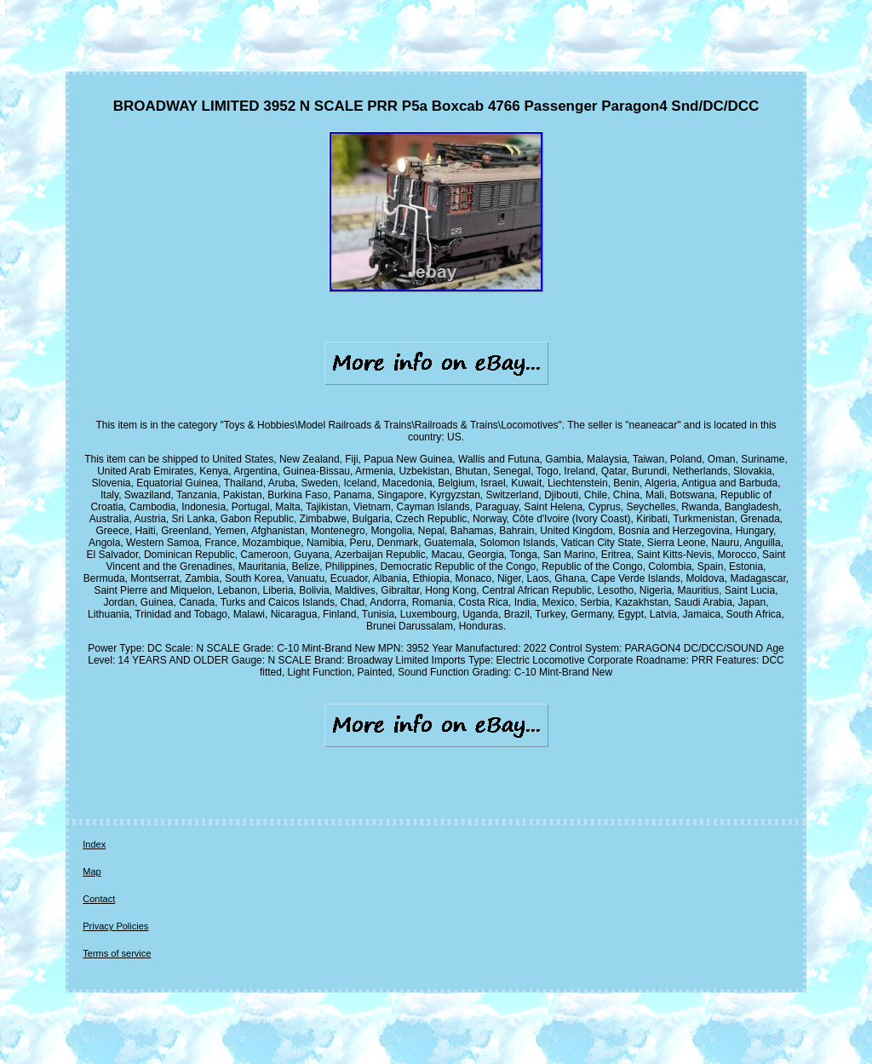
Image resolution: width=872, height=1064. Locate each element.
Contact (99, 899)
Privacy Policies (115, 926)
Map (91, 871)
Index (94, 844)
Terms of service (117, 953)
